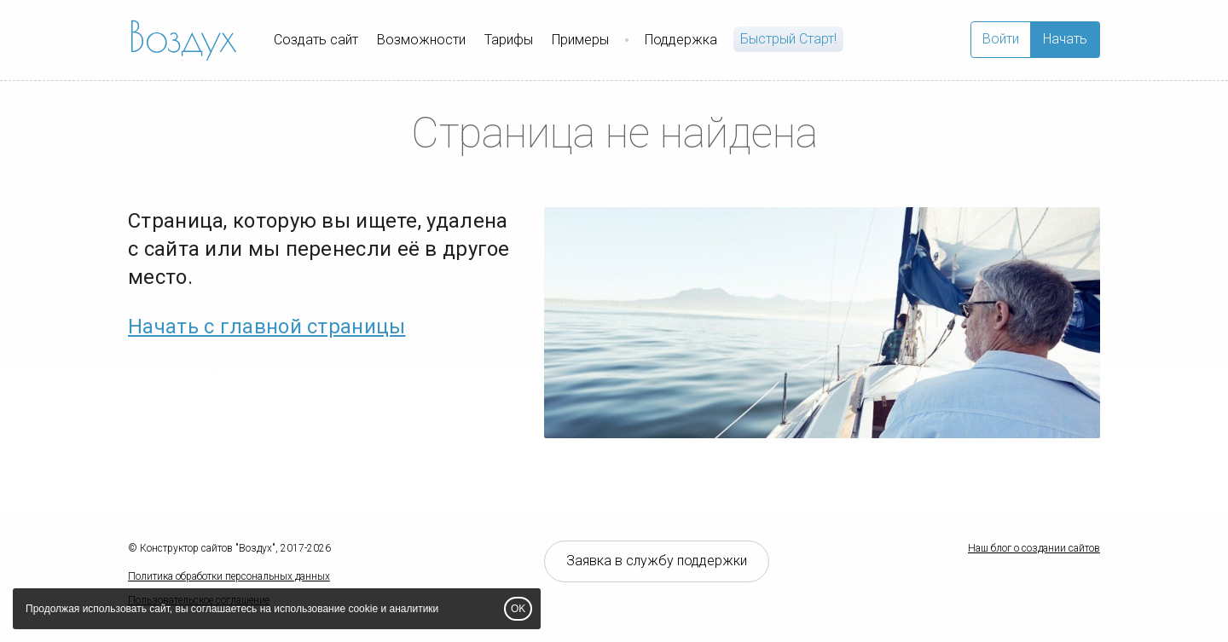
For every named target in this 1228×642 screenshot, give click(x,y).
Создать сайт (316, 40)
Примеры (580, 40)
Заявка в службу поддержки (656, 560)
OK (518, 609)
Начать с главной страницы (267, 326)
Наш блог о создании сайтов (1034, 548)
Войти (1000, 39)
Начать (1065, 39)
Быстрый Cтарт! (788, 39)
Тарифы (508, 40)
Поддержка (681, 40)
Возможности (421, 40)
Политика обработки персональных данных (229, 576)
